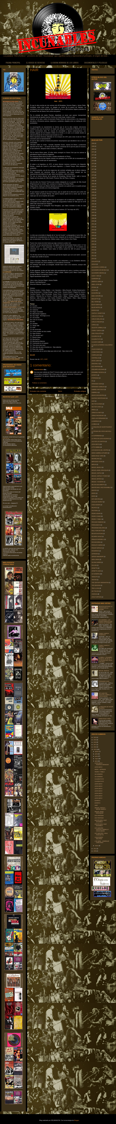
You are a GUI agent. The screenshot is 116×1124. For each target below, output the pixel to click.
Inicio (60, 391)
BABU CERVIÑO (96, 296)
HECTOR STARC (96, 406)
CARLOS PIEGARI (97, 322)
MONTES (94, 490)
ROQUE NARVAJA (97, 548)
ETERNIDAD (95, 378)
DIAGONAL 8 (95, 363)
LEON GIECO (95, 444)
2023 (95, 737)
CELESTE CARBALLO (98, 327)
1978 (93, 172)
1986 (93, 195)
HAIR (45, 359)
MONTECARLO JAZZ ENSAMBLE (101, 487)
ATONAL (94, 287)
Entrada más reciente (38, 391)
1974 (93, 160)
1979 (93, 175)
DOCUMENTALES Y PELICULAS (95, 62)
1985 (93, 192)
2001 (93, 224)
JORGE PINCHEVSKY (98, 415)
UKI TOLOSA (95, 591)
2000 (93, 221)
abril (96, 761)
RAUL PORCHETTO (97, 530)
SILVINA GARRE (96, 562)
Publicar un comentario (39, 383)
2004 (93, 232)
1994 (93, 204)
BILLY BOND (95, 301)
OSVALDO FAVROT (97, 502)
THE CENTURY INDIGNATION (100, 582)
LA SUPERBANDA (97, 435)
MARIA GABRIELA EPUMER (99, 453)
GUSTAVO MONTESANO (99, 398)
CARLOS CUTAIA (96, 316)
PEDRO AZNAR (96, 513)
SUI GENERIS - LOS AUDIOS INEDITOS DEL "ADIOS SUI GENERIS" (105, 621)
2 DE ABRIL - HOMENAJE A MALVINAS (102, 841)
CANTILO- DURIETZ (97, 313)
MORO (93, 496)
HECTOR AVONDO (97, 404)
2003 (93, 229)
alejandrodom (38, 369)
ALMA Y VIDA (95, 276)
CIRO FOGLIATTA (97, 333)
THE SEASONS (96, 585)
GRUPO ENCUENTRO (98, 395)
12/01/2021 (37, 378)
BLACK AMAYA (96, 304)
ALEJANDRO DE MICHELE (99, 270)
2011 (93, 252)
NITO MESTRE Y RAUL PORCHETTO (101, 834)
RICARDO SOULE (97, 536)
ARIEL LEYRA (95, 284)
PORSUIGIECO (96, 525)
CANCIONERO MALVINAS (99, 838)
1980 (93, 178)
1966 (93, 143)
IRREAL (94, 409)
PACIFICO (94, 507)
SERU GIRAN (95, 559)
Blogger (76, 1120)
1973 (93, 157)
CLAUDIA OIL (95, 336)
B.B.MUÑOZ (95, 293)
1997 (93, 212)
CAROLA (94, 324)
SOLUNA (94, 565)
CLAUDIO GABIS (96, 342)
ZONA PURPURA (96, 597)
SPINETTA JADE (96, 571)
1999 (93, 218)
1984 (93, 189)
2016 (95, 747)
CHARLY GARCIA (97, 330)
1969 (93, 149)
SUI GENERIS (95, 574)
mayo (96, 758)
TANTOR (94, 579)
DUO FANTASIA (96, 366)
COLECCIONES (96, 349)
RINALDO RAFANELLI (98, 539)
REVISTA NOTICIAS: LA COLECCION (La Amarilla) (105, 608)
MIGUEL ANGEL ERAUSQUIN (100, 470)
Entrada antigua (80, 391)
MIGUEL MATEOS (97, 479)
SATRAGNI (95, 553)
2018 (95, 742)
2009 (93, 247)
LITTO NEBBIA (96, 447)
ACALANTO (95, 261)
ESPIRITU (94, 375)
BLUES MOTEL (96, 307)
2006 (93, 238)
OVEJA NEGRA (96, 504)
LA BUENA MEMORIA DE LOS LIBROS (64, 62)
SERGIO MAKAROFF (98, 556)
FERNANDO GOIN (97, 383)
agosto (97, 751)
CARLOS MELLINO (97, 319)
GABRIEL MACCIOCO (98, 389)
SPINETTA (94, 568)
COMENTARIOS (96, 352)
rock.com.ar (6, 438)
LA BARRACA (95, 421)
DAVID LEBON (96, 360)
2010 (93, 250)
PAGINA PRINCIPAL (13, 62)
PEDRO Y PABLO (96, 519)
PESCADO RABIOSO (98, 522)
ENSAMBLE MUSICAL (98, 372)
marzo (97, 845)
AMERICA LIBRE (96, 281)
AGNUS (94, 264)
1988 (93, 198)
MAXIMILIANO (96, 458)
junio (96, 756)
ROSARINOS (95, 551)
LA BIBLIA (94, 424)
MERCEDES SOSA (97, 461)
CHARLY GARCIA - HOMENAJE (104, 634)
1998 (93, 215)
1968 (93, 146)
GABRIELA (95, 392)
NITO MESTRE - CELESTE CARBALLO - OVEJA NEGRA (105, 695)
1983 (93, 186)
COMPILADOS (96, 355)
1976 (93, 166)
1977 (93, 169)
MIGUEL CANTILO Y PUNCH (100, 476)
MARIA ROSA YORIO (98, 456)
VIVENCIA (94, 594)
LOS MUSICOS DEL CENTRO (100, 450)
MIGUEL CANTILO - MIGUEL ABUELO (100, 808)
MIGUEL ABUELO (97, 467)
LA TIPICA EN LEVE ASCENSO (100, 438)
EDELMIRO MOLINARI (98, 369)
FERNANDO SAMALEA (98, 386)
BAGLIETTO (95, 299)
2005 (93, 235)
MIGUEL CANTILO (97, 473)
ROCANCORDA (96, 542)
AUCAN (94, 290)
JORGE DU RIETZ (97, 412)
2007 (93, 241)
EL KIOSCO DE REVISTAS (35, 62)
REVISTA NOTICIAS (97, 533)
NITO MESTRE (96, 499)
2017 (95, 744)
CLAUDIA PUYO (96, 339)
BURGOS (94, 310)
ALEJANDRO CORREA (98, 267)
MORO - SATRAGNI (100, 769)
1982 (93, 183)
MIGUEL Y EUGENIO (97, 481)
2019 (95, 739)
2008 (93, 244)
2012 (93, 255)
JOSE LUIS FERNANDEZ (99, 418)
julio (96, 754)
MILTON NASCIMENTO (98, 484)
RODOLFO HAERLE (97, 545)
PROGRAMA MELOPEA (98, 528)
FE (92, 381)
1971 (41, 359)
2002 (93, 227)
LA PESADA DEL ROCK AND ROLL (101, 431)
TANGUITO (95, 576)
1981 (93, 180)
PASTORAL (95, 510)
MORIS (94, 493)
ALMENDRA (95, 278)
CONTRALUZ (95, 358)
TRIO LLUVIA (95, 588)
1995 (93, 206)
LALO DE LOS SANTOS (98, 441)
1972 (93, 155)
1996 (93, 209)
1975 (93, 163)
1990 (93, 201)
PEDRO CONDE (96, 516)
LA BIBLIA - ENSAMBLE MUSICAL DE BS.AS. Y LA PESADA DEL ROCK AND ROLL (105, 659)
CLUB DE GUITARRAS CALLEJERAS (102, 345)
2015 (93, 258)
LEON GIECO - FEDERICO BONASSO (102, 763)
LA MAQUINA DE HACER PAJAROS (102, 427)
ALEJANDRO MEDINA (98, 273)
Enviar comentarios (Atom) (62, 396)
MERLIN (94, 464)
